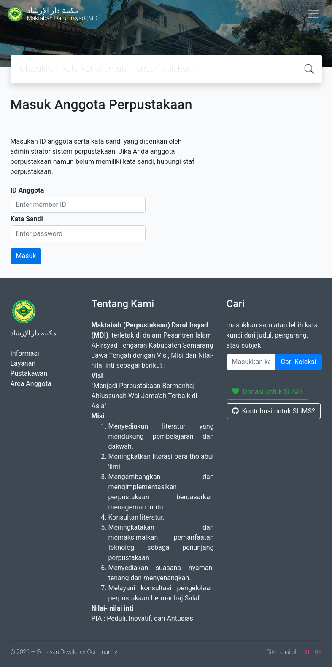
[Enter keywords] (251, 362)
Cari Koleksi (298, 362)
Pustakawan (29, 374)
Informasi (25, 353)
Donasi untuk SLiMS (267, 392)
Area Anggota (31, 384)
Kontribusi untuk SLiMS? (273, 411)
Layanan (23, 363)
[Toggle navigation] (313, 13)
